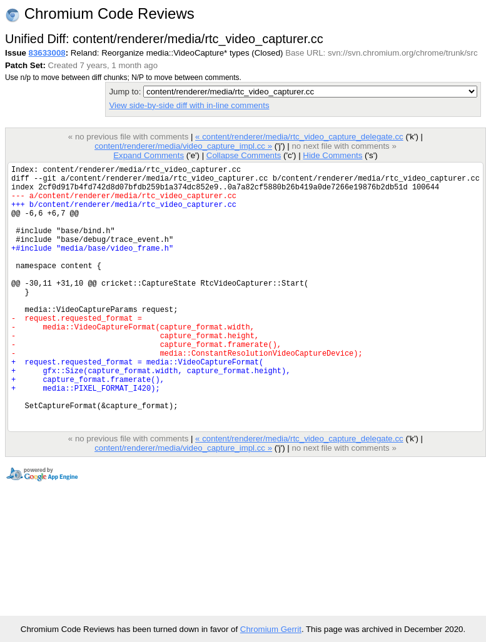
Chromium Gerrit (270, 629)
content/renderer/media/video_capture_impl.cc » (183, 146)
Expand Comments (148, 155)
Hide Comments (332, 155)
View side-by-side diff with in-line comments (189, 105)
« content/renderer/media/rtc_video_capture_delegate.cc (299, 136)
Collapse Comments (243, 155)
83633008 (47, 53)
